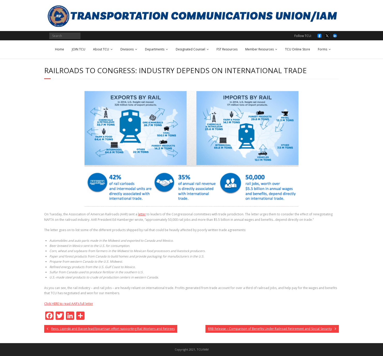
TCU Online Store (297, 49)
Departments (154, 49)
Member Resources (259, 49)
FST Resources (227, 49)
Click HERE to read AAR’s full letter (68, 303)
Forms (322, 49)
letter (142, 214)
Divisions (127, 49)
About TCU (101, 49)
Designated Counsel (190, 49)
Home (59, 49)
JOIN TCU (78, 49)
